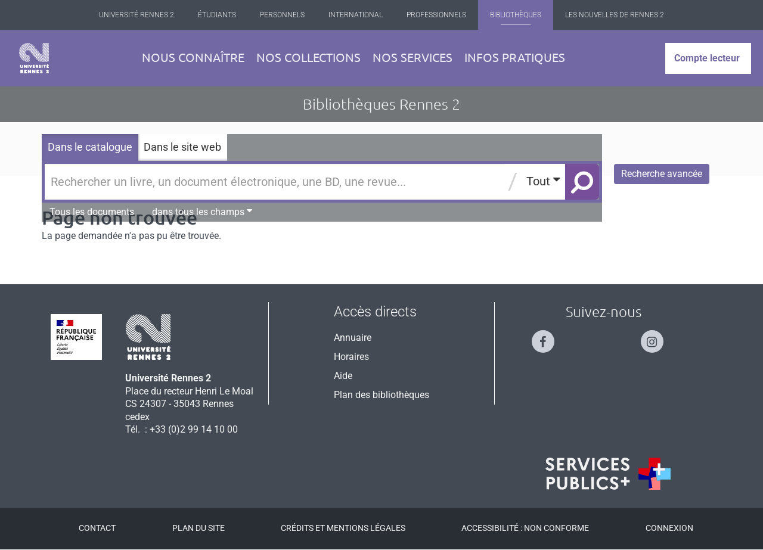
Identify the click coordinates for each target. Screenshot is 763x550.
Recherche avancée (661, 173)
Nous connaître (193, 57)
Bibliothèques (515, 15)
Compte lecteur (707, 58)
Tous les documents (91, 211)
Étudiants (217, 15)
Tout (543, 180)
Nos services (412, 57)
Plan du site (198, 528)
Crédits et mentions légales (343, 528)
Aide (343, 375)
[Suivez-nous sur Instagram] (658, 336)
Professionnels (436, 15)
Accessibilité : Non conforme (525, 528)
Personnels (282, 15)
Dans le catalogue (90, 147)
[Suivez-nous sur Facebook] (549, 336)
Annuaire (352, 337)
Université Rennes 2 (136, 15)
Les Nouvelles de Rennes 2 (614, 15)
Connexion (669, 528)
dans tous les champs (202, 211)
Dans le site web (182, 147)
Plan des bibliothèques (381, 394)
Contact (97, 528)
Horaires (351, 356)
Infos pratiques (514, 57)
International (355, 15)
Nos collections (308, 57)
